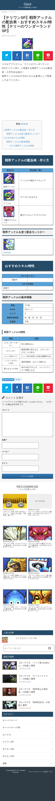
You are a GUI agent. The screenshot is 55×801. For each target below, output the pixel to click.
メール (5, 452)
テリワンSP (9, 379)
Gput (27, 4)
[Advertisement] (27, 101)
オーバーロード (9, 720)
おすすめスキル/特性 (14, 138)
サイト (5, 463)
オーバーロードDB (11, 727)
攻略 (4, 763)
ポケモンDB (8, 749)
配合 (19, 379)
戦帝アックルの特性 (22, 145)
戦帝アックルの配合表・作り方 (19, 130)
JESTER (7, 253)
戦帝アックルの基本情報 (18, 142)
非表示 (24, 124)
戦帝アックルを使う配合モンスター (23, 134)
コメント (6, 410)
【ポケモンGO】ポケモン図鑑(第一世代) (40, 771)
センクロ (6, 734)
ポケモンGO (8, 756)
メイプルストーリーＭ (27, 638)
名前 (4, 440)
